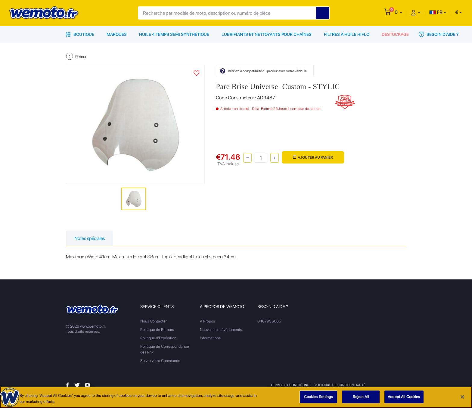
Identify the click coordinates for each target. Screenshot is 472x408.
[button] (398, 12)
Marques (117, 34)
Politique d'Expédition (158, 338)
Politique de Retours (157, 329)
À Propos (207, 321)
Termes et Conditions (290, 385)
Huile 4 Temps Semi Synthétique (174, 34)
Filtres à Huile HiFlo (346, 34)
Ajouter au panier (313, 157)
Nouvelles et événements (221, 329)
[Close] (462, 396)
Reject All (361, 396)
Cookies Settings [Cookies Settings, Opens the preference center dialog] (318, 396)
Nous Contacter (153, 321)
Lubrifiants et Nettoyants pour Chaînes (267, 34)
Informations (210, 338)
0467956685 (269, 321)
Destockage (395, 34)
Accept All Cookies (404, 396)
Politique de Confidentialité (340, 385)
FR (435, 12)
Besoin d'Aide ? (438, 34)
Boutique (80, 34)
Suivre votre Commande (160, 360)
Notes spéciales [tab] (89, 238)
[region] (236, 397)
